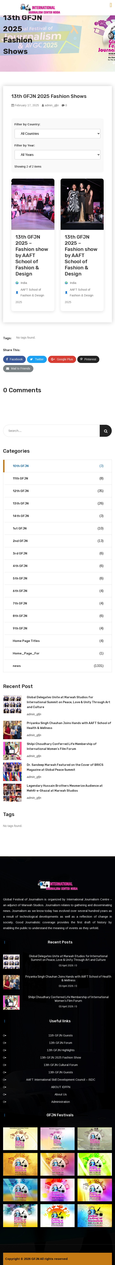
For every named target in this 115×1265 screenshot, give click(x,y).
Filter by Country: (27, 124)
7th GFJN (58, 603)
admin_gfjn (50, 105)
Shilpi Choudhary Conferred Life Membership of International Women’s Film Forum (68, 999)
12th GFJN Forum (60, 1042)
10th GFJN (58, 466)
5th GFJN (58, 578)
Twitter (37, 359)
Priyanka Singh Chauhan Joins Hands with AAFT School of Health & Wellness (68, 978)
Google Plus (62, 359)
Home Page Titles (58, 641)
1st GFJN (58, 528)
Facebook (14, 359)
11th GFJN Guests (60, 1035)
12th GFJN (58, 491)
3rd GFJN (58, 553)
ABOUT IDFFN (60, 1087)
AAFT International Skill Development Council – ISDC (60, 1079)
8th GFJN (58, 616)
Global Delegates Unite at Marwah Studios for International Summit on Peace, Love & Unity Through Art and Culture (68, 702)
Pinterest (88, 359)
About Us (61, 1094)
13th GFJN (58, 503)
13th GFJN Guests (60, 1072)
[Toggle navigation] (111, 5)
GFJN (35, 1258)
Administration (60, 1101)
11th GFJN (58, 478)
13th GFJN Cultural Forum (61, 1065)
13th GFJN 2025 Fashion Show (60, 1057)
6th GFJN (58, 591)
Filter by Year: (24, 145)
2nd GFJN (58, 541)
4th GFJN (58, 566)
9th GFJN (58, 628)
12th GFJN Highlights (61, 1050)
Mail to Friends (18, 368)
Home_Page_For (58, 653)
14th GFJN (58, 516)
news (58, 666)
